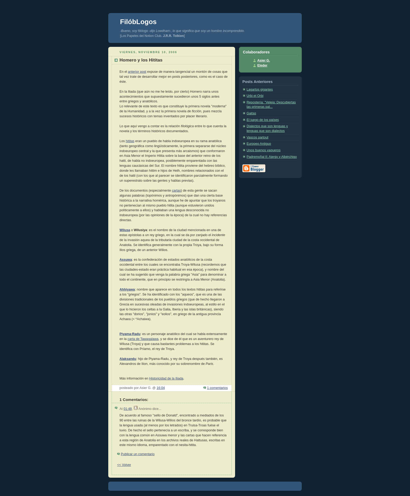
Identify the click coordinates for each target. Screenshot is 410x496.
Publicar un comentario (138, 454)
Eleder (262, 65)
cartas (176, 190)
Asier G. (263, 60)
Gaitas (251, 113)
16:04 (161, 388)
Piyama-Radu (129, 334)
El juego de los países (263, 120)
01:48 (127, 409)
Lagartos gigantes (260, 89)
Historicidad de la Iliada (166, 378)
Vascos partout (257, 137)
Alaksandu (127, 359)
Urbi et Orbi (255, 96)
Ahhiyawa (127, 289)
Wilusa (124, 230)
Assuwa (125, 259)
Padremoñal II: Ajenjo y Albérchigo (272, 157)
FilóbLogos (138, 22)
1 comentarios (217, 388)
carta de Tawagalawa (143, 339)
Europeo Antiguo (259, 144)
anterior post (137, 72)
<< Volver (124, 465)
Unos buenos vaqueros (264, 150)
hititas (130, 141)
